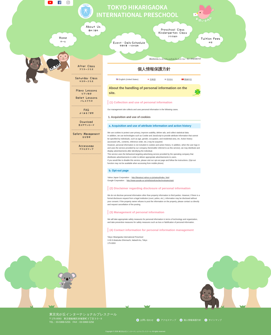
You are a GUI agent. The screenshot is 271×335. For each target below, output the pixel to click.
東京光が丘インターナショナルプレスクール (83, 314)
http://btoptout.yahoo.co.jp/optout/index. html (150, 177)
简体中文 (188, 79)
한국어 (170, 79)
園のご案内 (92, 29)
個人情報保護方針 (192, 320)
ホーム (62, 39)
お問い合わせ (146, 320)
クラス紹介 (171, 31)
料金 (209, 39)
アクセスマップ (168, 320)
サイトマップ (215, 320)
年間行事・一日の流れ (128, 42)
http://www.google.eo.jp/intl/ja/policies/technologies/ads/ (150, 180)
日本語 (153, 79)
